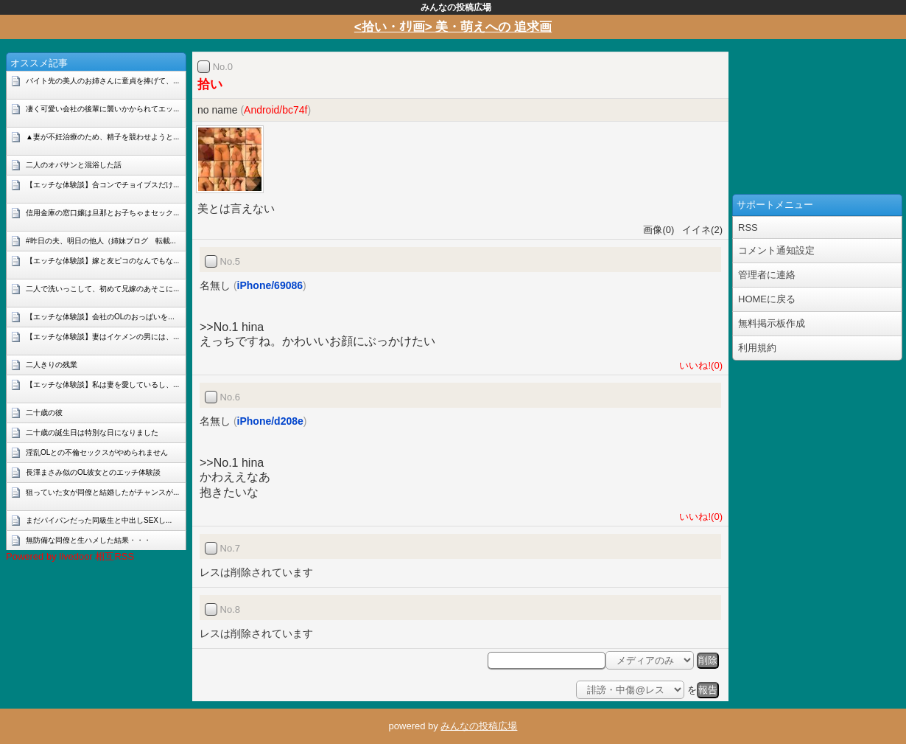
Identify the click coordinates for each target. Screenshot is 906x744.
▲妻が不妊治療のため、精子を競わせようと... (102, 137)
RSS (748, 227)
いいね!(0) (698, 365)
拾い (209, 84)
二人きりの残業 (51, 365)
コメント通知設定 (776, 250)
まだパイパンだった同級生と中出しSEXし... (99, 520)
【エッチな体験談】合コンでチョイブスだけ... (102, 185)
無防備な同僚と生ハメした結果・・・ (88, 540)
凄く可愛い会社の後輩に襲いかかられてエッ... (102, 109)
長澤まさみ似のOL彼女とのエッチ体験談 (93, 472)
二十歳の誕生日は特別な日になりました (92, 432)
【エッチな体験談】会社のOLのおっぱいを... (100, 317)
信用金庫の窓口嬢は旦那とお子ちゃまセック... (102, 213)
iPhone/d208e (270, 421)
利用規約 (757, 347)
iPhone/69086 (270, 285)
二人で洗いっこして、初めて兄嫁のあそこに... (102, 289)
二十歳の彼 (44, 412)
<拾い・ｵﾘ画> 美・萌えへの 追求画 (453, 27)
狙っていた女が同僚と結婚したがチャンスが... (102, 492)
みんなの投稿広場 (478, 725)
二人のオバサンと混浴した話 (74, 165)
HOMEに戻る (767, 299)
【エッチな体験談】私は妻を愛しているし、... (102, 384)
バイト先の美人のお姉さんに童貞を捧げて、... (102, 81)
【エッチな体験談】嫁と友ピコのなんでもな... (102, 261)
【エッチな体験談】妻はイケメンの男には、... (102, 337)
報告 (707, 689)
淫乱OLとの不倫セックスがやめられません (97, 452)
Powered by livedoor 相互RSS (70, 556)
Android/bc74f (275, 110)
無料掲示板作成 (771, 323)
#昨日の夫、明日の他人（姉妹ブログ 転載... (101, 241)
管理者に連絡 (767, 274)
